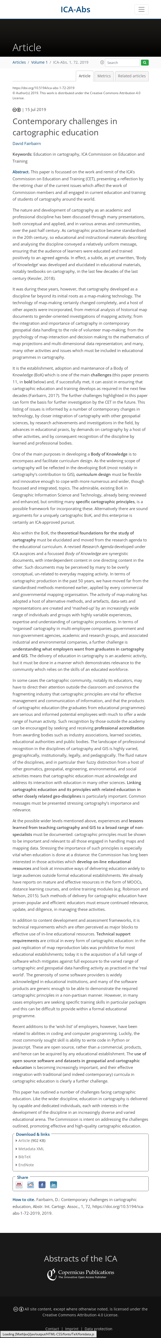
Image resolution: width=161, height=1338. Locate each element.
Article (85, 76)
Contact (52, 1328)
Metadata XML (31, 1148)
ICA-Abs (76, 9)
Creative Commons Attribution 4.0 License (79, 1315)
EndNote (26, 1164)
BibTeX (24, 1156)
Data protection (98, 1328)
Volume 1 (39, 62)
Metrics (104, 76)
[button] (102, 62)
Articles (19, 62)
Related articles (132, 76)
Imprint (71, 1328)
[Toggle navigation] (142, 9)
